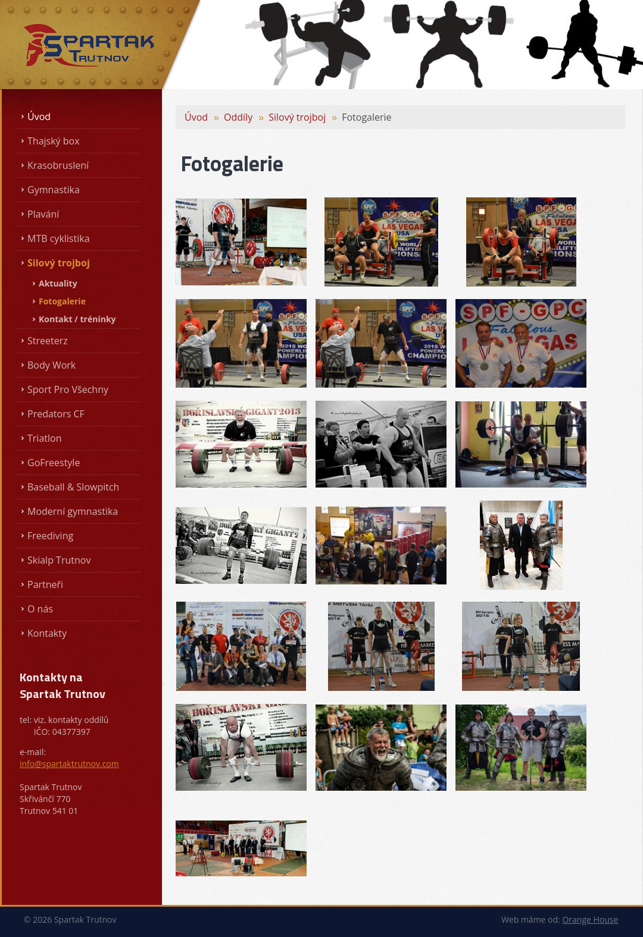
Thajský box (53, 140)
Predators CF (56, 413)
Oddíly (238, 117)
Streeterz (47, 340)
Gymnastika (53, 189)
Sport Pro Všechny (67, 389)
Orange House (590, 919)
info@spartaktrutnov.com (69, 763)
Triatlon (44, 438)
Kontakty (47, 633)
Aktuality (58, 283)
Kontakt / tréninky (77, 319)
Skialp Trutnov (58, 560)
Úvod (39, 116)
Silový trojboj (58, 262)
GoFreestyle (53, 462)
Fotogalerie (62, 301)
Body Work (51, 365)
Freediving (50, 535)
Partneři (45, 584)
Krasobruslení (58, 165)
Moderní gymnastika (72, 511)
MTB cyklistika (58, 238)
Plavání (43, 214)
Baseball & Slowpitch (73, 486)
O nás (40, 608)
